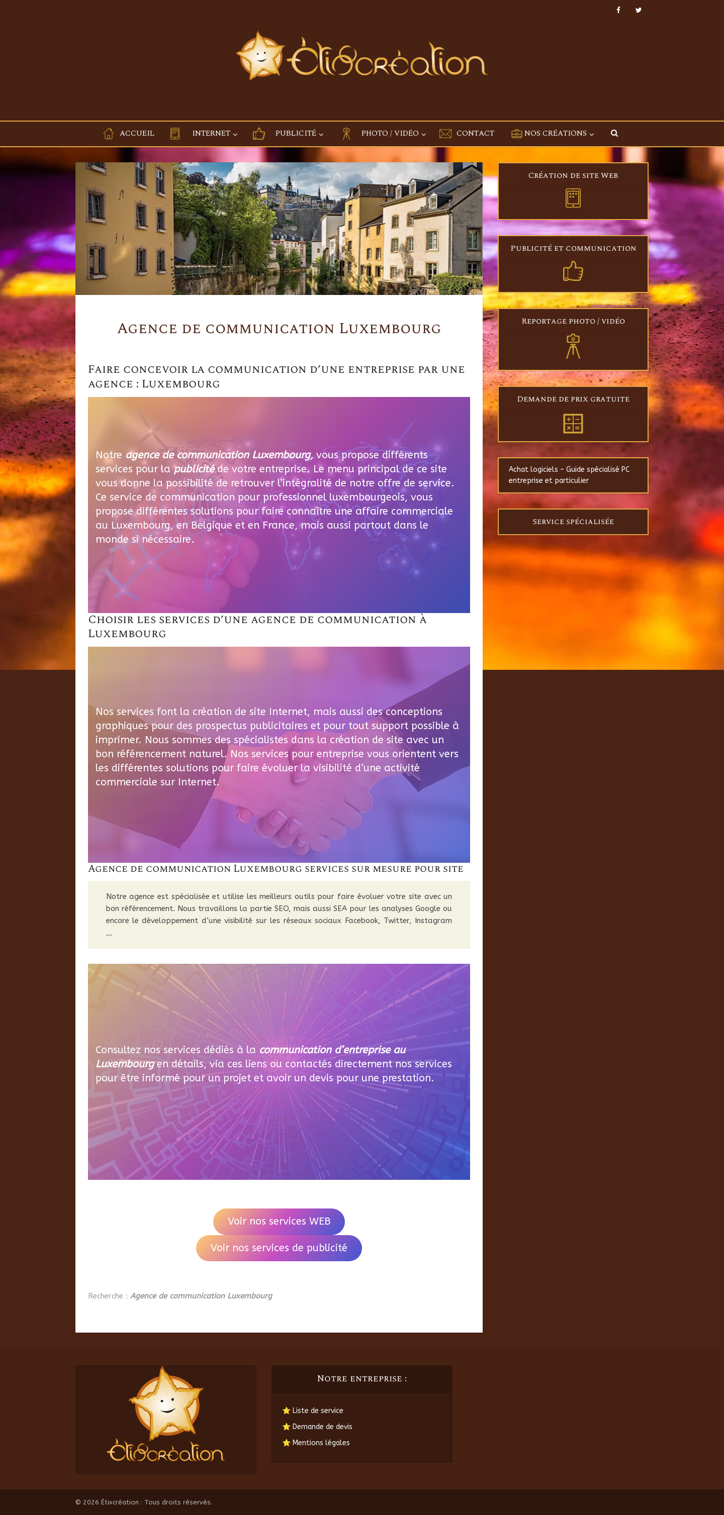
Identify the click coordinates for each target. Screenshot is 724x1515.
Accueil (137, 133)
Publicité (296, 133)
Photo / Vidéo (390, 133)
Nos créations (555, 133)
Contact (475, 133)
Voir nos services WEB (279, 1221)
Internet (211, 133)
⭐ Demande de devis (317, 1427)
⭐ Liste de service (312, 1410)
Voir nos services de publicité (279, 1248)
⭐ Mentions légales (316, 1443)
